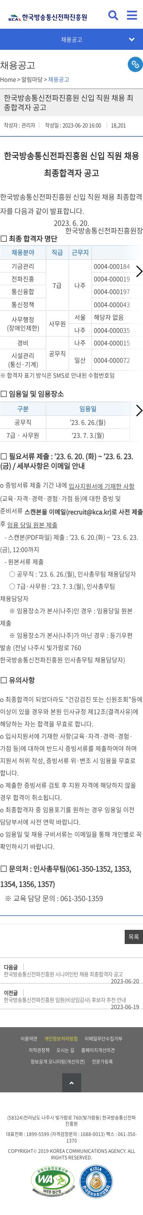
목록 (134, 937)
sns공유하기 (135, 64)
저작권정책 (39, 1050)
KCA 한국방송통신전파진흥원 (48, 14)
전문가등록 (102, 1061)
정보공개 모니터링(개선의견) (58, 1061)
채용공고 (71, 39)
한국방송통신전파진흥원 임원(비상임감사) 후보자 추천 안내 (65, 999)
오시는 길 (65, 1050)
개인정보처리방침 (61, 1038)
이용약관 (29, 1038)
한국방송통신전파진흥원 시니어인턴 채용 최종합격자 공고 (63, 974)
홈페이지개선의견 (98, 1050)
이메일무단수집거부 (103, 1038)
